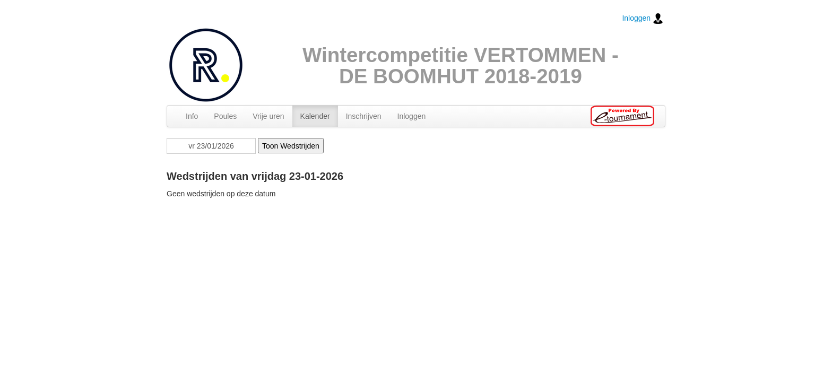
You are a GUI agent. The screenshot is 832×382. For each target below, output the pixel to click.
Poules (225, 116)
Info (192, 116)
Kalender (315, 116)
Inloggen (642, 18)
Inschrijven (364, 116)
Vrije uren (268, 116)
